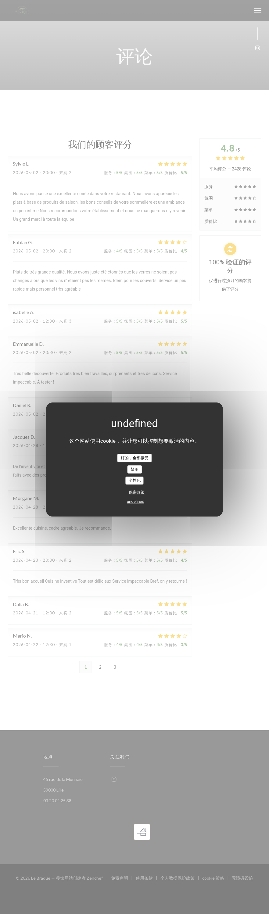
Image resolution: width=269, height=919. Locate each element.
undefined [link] (135, 501)
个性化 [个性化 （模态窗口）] (135, 480)
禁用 (134, 469)
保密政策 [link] (137, 492)
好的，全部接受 (135, 458)
